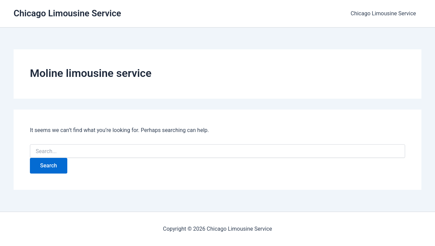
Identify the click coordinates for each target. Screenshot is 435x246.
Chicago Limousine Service (67, 13)
